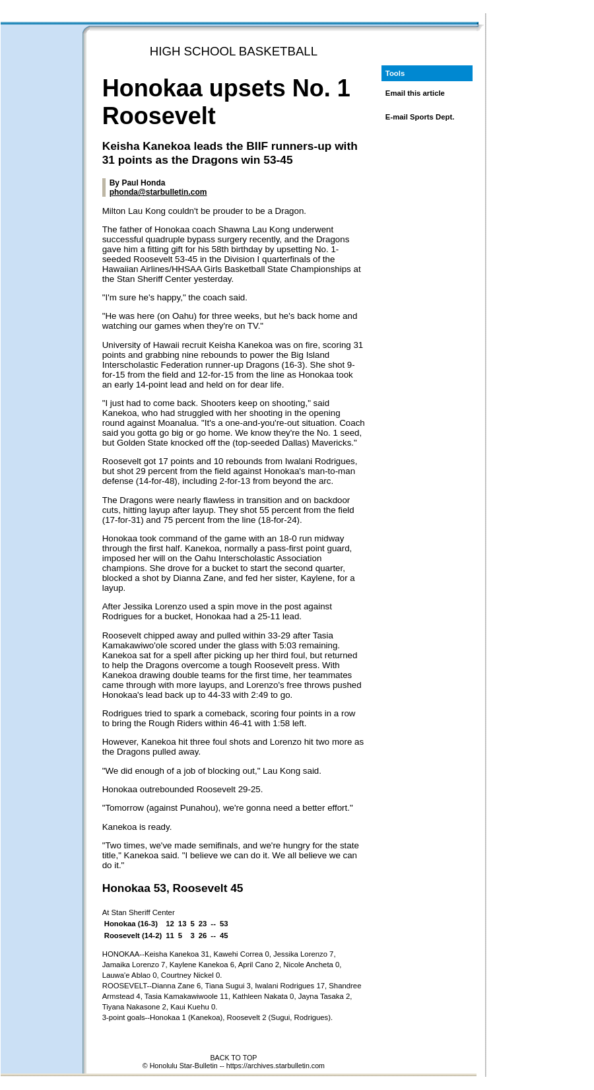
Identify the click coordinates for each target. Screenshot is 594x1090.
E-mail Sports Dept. (420, 117)
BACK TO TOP (233, 1058)
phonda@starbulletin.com (158, 192)
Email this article (415, 93)
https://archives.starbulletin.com (275, 1066)
